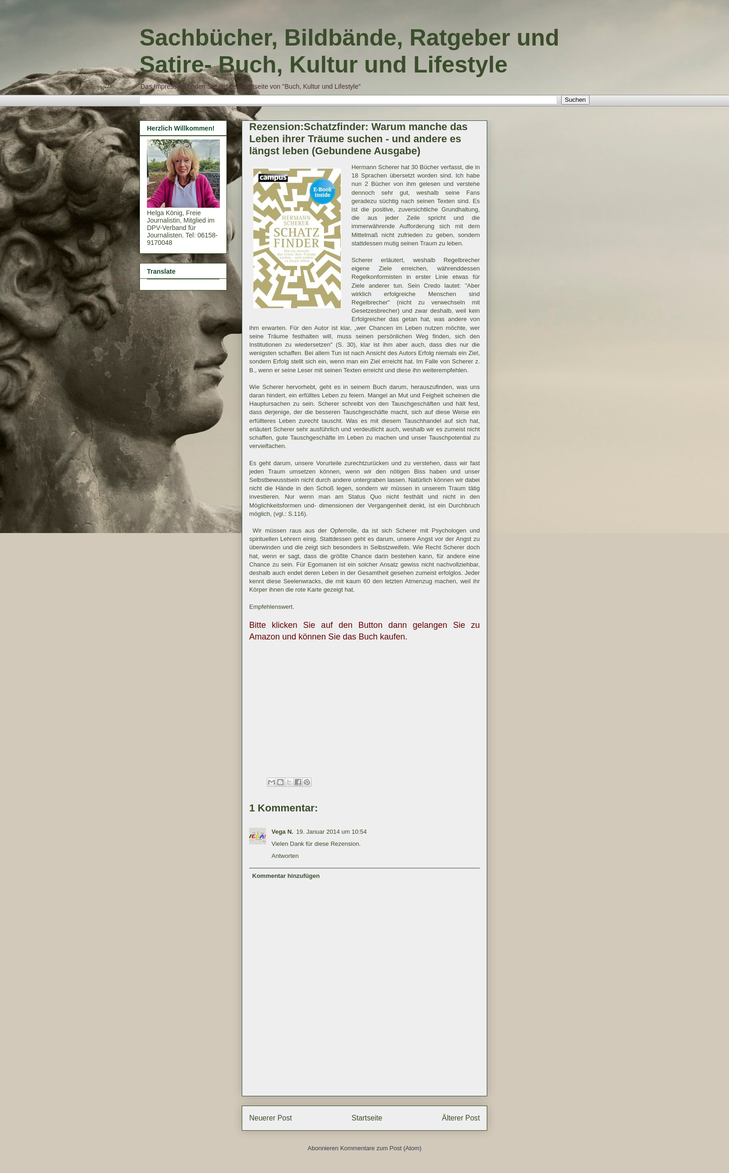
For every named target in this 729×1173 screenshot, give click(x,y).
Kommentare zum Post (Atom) (381, 1148)
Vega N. (282, 831)
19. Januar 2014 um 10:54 (331, 831)
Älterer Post (461, 1118)
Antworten (285, 855)
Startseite (366, 1118)
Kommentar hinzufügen (286, 875)
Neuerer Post (270, 1118)
